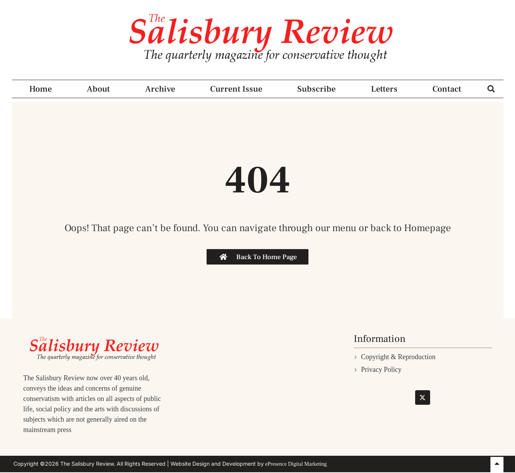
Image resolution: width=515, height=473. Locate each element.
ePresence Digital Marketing (296, 464)
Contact (446, 89)
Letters (384, 89)
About (98, 89)
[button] (491, 88)
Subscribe (316, 89)
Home (40, 89)
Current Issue (236, 89)
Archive (160, 89)
